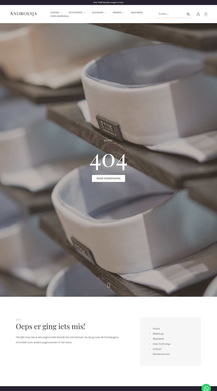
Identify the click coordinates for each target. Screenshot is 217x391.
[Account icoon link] (198, 14)
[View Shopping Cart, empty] (205, 14)
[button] (60, 12)
